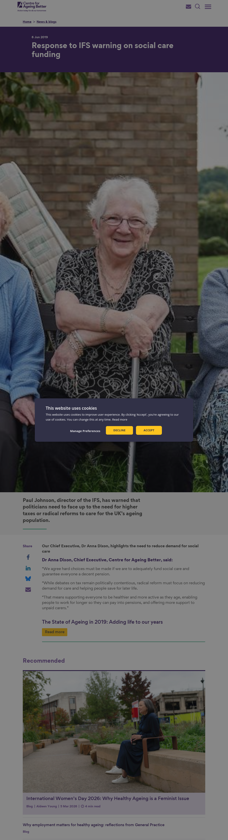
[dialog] (114, 420)
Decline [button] (119, 430)
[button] (85, 430)
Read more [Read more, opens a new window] (119, 419)
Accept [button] (148, 430)
